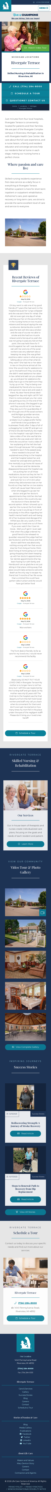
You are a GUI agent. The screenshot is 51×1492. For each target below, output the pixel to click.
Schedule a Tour (25, 93)
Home (14, 106)
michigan (33, 106)
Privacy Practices (34, 1487)
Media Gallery (25, 1428)
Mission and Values (25, 1460)
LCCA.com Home (41, 2)
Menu (44, 9)
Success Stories (25, 1395)
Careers (25, 1401)
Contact (25, 1404)
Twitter (25, 1437)
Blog (25, 1398)
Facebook (25, 1434)
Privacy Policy (15, 1487)
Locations (23, 106)
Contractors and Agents (25, 1473)
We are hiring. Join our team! (25, 16)
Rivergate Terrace (25, 108)
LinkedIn (25, 1440)
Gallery (25, 1392)
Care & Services (25, 1389)
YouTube (25, 1443)
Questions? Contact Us (25, 100)
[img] (10, 86)
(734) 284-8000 (25, 1368)
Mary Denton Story (25, 1463)
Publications (25, 1431)
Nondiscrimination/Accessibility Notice (27, 1489)
